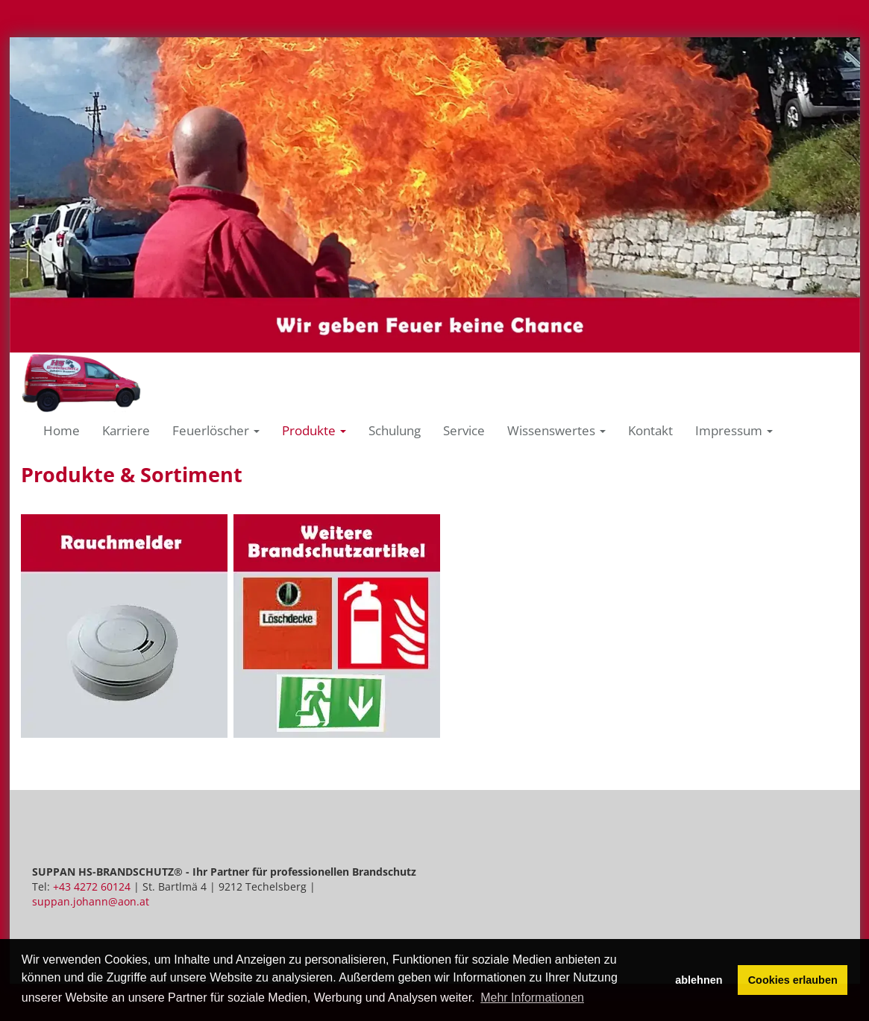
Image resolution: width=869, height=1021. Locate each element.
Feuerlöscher (216, 430)
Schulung (394, 430)
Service (464, 430)
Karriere (126, 430)
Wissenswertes (556, 430)
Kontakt (650, 430)
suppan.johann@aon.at (90, 901)
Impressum (734, 430)
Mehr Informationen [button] (532, 997)
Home (61, 430)
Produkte (314, 430)
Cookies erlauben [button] (793, 980)
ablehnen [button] (698, 980)
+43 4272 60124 (92, 886)
